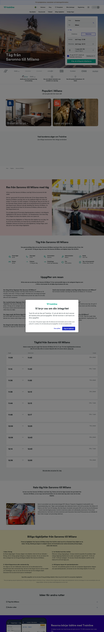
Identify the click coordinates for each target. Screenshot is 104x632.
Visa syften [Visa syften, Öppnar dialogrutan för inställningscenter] (57, 328)
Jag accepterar (69, 328)
